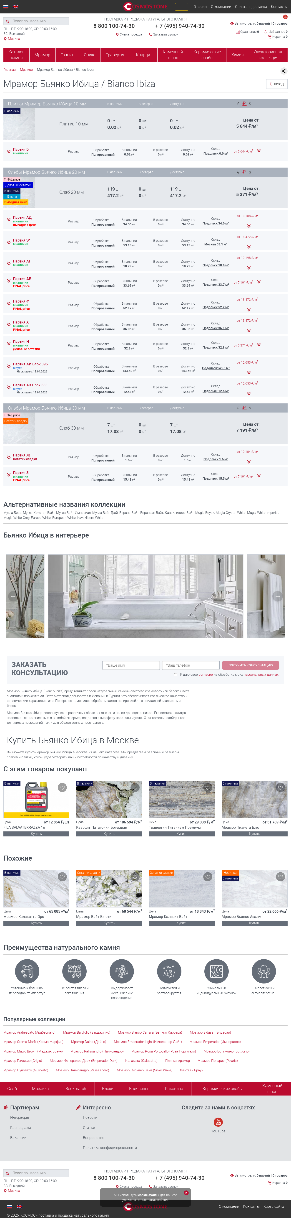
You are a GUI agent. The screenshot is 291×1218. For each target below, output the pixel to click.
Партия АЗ (30, 385)
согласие (206, 675)
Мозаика (40, 1088)
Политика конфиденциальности (110, 1148)
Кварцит (144, 54)
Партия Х (21, 322)
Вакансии (18, 1138)
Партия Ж (21, 455)
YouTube (218, 1125)
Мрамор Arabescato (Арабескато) (29, 1032)
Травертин (115, 54)
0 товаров (280, 23)
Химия (237, 54)
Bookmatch (75, 1088)
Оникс (89, 54)
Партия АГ (22, 261)
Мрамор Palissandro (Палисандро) (97, 1051)
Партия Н (21, 342)
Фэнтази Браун (191, 1070)
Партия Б (21, 149)
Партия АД (22, 217)
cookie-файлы (148, 1195)
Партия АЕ (22, 279)
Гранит (67, 54)
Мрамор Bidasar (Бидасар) (210, 1032)
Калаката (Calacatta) (141, 1061)
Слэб (12, 1088)
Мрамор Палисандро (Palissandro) (82, 1070)
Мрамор (42, 54)
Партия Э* (21, 240)
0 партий (263, 23)
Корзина (280, 36)
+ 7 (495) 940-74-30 (180, 26)
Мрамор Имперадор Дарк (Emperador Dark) (84, 1061)
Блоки (107, 1088)
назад (276, 84)
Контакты (279, 7)
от (244, 151)
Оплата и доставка (251, 7)
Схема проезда (131, 34)
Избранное (278, 31)
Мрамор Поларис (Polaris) (218, 1061)
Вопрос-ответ (94, 1138)
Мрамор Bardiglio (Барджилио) (86, 1032)
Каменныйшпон (272, 1088)
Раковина (174, 1088)
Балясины (138, 1088)
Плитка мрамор (177, 1061)
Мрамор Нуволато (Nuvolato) (25, 1070)
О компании (221, 7)
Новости (90, 1117)
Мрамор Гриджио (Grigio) (22, 1061)
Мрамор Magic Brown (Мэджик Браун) (33, 1051)
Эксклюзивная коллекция (268, 54)
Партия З (21, 473)
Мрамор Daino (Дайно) (88, 1042)
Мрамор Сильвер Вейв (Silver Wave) (144, 1070)
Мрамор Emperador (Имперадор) (215, 1042)
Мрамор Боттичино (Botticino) (227, 1051)
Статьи (89, 1128)
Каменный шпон (173, 54)
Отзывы (200, 7)
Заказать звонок (165, 34)
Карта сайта (273, 1206)
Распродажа (20, 1128)
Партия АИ (30, 364)
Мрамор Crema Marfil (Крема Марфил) (33, 1042)
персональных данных (261, 675)
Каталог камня (16, 54)
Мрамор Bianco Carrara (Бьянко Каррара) (150, 1032)
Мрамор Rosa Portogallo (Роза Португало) (163, 1051)
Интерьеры (19, 1117)
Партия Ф (21, 301)
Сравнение (247, 31)
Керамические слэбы (207, 54)
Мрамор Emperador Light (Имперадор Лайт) (148, 1042)
